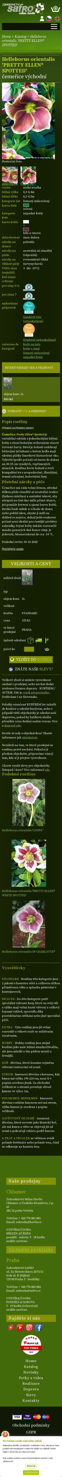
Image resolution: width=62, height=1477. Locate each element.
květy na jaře (32, 344)
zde (47, 770)
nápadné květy (33, 357)
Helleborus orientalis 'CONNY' (22, 830)
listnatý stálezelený (36, 353)
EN (57, 18)
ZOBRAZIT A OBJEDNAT (26, 411)
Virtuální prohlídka (30, 1249)
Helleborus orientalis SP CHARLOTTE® (28, 952)
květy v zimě (31, 349)
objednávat (29, 737)
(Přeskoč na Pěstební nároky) (18, 427)
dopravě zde (12, 726)
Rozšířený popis (13, 549)
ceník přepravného (36, 693)
